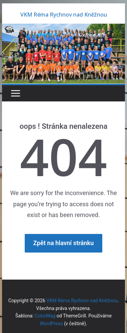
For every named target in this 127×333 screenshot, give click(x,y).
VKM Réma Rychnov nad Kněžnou (63, 14)
